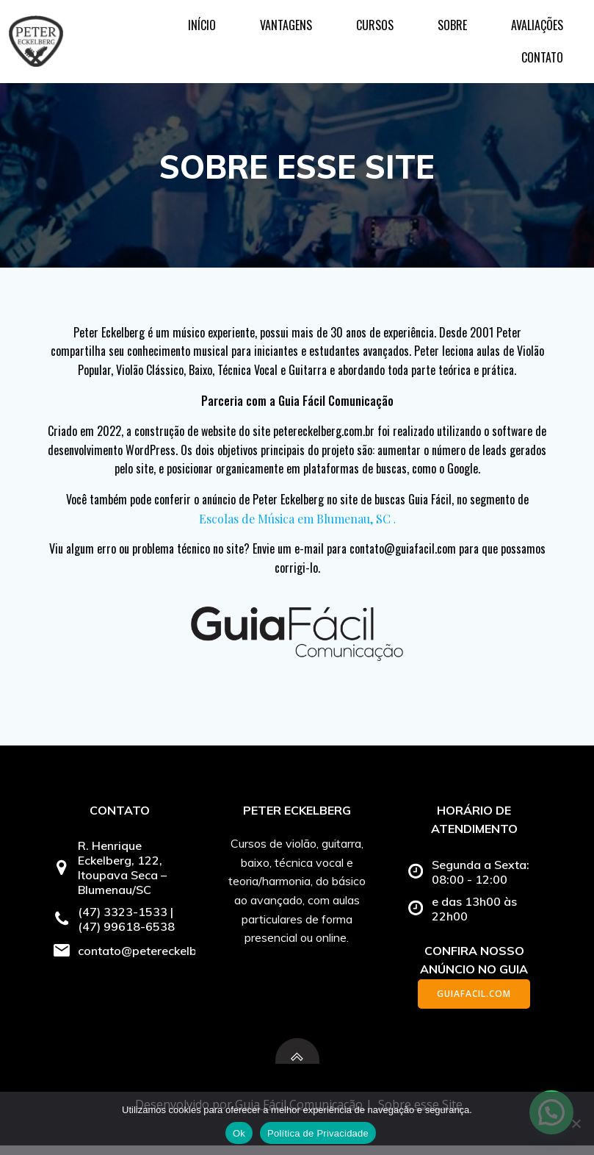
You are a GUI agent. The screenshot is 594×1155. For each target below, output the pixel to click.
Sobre (368, 33)
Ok (239, 1133)
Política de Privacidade (318, 1133)
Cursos (290, 33)
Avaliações (453, 33)
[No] (575, 1123)
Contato (544, 33)
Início (117, 33)
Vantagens (201, 33)
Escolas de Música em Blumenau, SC (295, 521)
